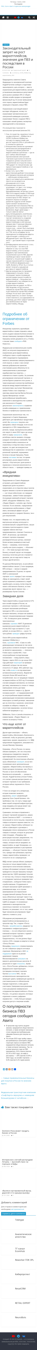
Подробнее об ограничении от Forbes (16, 319)
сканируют (20, 762)
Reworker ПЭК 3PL (24, 1259)
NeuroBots (20, 1317)
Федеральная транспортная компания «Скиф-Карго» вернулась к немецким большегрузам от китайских (18, 1095)
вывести (14, 670)
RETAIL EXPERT (22, 1302)
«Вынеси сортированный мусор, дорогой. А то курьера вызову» (16, 1191)
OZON (21, 73)
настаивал (12, 457)
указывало (22, 959)
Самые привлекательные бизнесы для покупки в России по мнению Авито (17, 1081)
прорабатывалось (16, 926)
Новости (6, 45)
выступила (12, 974)
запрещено (14, 422)
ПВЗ (13, 75)
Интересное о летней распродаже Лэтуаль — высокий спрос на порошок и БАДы (17, 1162)
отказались (21, 964)
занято (11, 576)
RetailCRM (20, 1288)
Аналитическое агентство (23, 1235)
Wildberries (27, 73)
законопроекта (18, 405)
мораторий (18, 663)
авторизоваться (17, 1209)
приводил (15, 633)
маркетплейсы (7, 75)
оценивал (14, 623)
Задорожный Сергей (19, 70)
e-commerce (15, 73)
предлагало (15, 946)
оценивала (11, 643)
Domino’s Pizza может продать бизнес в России (15, 1132)
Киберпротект (22, 1274)
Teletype (19, 1219)
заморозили (17, 435)
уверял (14, 796)
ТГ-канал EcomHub (20, 1249)
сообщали (18, 341)
